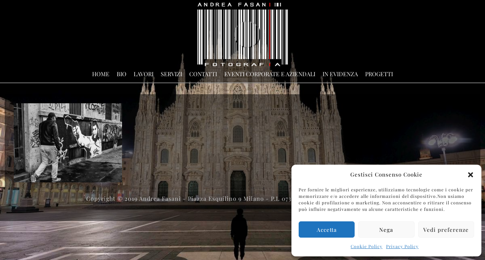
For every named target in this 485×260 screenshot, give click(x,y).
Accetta (327, 229)
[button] (470, 174)
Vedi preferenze (446, 229)
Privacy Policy (402, 246)
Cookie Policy (366, 246)
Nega (386, 229)
